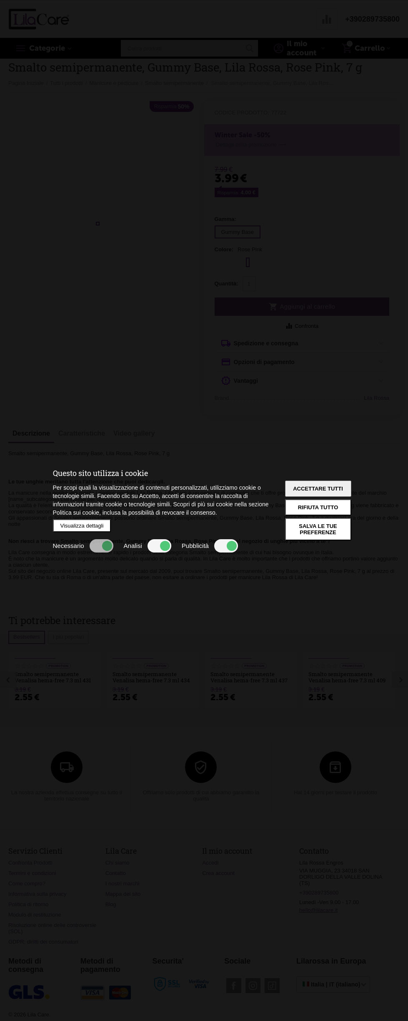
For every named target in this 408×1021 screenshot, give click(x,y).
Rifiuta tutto (318, 507)
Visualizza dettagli (82, 526)
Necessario (83, 546)
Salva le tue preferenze (318, 529)
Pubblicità (210, 546)
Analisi (147, 546)
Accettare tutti (318, 489)
